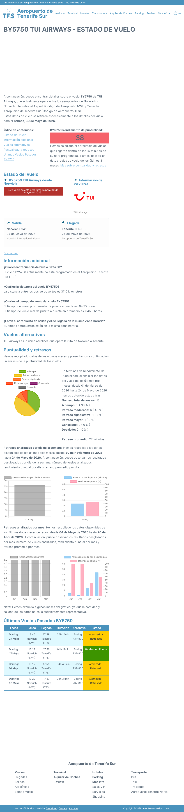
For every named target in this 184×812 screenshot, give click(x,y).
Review (151, 13)
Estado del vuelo (15, 135)
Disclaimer (51, 808)
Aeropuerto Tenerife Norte (149, 792)
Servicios (98, 792)
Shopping (98, 796)
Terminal (72, 13)
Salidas (19, 782)
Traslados (137, 786)
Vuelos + (60, 13)
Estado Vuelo (24, 792)
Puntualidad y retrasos (19, 149)
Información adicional (18, 139)
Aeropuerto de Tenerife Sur (35, 13)
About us (73, 808)
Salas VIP (98, 786)
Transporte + (99, 13)
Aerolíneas (22, 786)
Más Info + (164, 13)
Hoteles (84, 13)
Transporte (139, 772)
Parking (139, 13)
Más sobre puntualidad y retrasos (83, 165)
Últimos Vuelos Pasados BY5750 (20, 157)
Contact (63, 808)
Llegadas (21, 777)
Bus (133, 777)
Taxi (134, 782)
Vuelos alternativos (17, 145)
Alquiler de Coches (121, 13)
